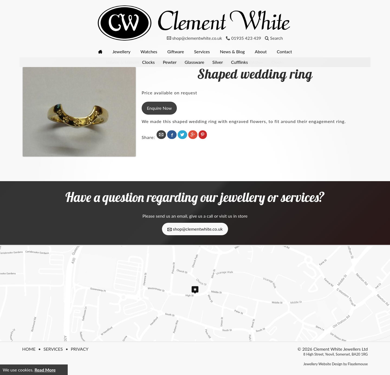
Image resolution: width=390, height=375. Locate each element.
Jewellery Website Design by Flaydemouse (335, 364)
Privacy (79, 348)
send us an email (171, 215)
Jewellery (120, 51)
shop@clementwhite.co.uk (195, 229)
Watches (148, 51)
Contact (286, 51)
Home (28, 348)
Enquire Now (159, 107)
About (262, 51)
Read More (45, 369)
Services (202, 51)
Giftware (175, 51)
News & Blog (233, 51)
